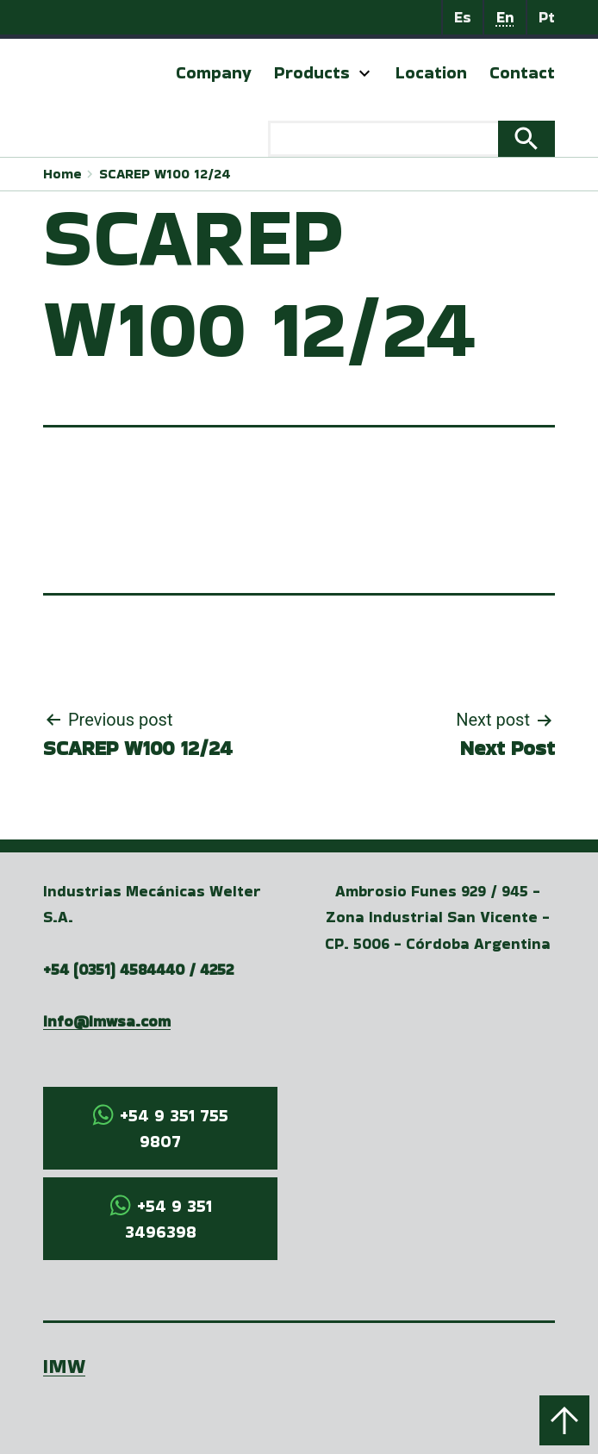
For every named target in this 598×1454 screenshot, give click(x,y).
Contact (522, 72)
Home (62, 174)
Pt (547, 17)
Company (214, 72)
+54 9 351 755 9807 (174, 1128)
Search (526, 139)
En (505, 17)
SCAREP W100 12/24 (165, 174)
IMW (64, 1365)
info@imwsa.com (107, 1021)
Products (312, 72)
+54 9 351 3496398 (168, 1219)
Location (431, 72)
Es (462, 17)
